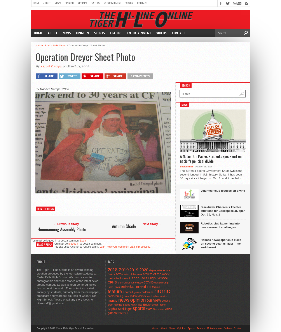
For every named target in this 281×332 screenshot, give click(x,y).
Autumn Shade (124, 226)
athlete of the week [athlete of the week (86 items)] (156, 274)
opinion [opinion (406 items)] (138, 300)
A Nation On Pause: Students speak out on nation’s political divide (211, 158)
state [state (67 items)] (149, 309)
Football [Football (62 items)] (128, 292)
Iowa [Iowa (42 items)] (126, 296)
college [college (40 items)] (139, 282)
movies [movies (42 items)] (163, 296)
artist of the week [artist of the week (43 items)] (133, 274)
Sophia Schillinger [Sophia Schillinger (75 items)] (120, 309)
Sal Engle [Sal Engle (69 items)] (144, 304)
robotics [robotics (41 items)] (118, 304)
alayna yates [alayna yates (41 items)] (155, 270)
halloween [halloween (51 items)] (148, 292)
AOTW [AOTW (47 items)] (119, 274)
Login (83, 240)
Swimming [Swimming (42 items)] (158, 309)
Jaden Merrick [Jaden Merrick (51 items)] (138, 296)
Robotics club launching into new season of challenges (220, 225)
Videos (129, 3)
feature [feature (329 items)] (115, 291)
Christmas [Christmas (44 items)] (129, 282)
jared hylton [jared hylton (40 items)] (153, 296)
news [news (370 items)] (123, 300)
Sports (82, 3)
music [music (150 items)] (113, 300)
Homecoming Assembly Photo (62, 229)
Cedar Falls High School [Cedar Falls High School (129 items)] (148, 278)
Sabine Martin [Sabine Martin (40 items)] (130, 304)
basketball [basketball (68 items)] (114, 278)
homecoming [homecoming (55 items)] (115, 296)
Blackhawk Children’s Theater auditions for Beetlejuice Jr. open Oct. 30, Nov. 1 (223, 210)
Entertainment (113, 3)
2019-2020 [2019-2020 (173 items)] (138, 270)
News (58, 3)
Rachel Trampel (51, 66)
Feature (95, 3)
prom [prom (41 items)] (110, 304)
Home (36, 3)
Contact (142, 3)
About (47, 3)
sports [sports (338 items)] (139, 308)
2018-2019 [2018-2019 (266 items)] (118, 269)
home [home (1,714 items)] (162, 290)
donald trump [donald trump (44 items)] (161, 282)
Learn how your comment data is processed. (125, 246)
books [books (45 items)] (125, 278)
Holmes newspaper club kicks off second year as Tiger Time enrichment (221, 243)
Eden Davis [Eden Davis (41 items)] (114, 287)
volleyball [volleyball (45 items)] (122, 313)
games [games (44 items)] (137, 292)
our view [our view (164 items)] (154, 300)
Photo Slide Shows (55, 45)
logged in (73, 243)
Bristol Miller (186, 166)
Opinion (69, 3)
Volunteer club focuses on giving (223, 190)
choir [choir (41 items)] (120, 282)
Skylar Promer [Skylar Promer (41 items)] (158, 304)
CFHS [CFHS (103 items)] (112, 282)
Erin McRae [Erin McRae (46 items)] (153, 287)
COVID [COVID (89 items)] (148, 282)
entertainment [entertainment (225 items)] (133, 286)
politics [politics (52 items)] (166, 300)
